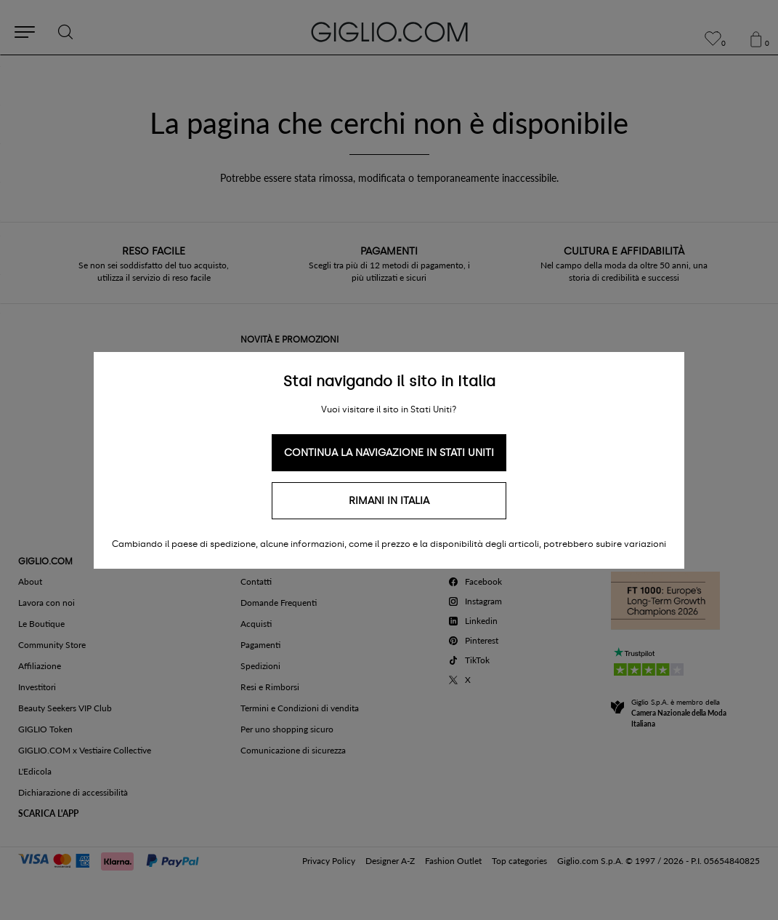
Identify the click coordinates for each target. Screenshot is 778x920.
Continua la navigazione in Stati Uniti (389, 453)
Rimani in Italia (389, 501)
